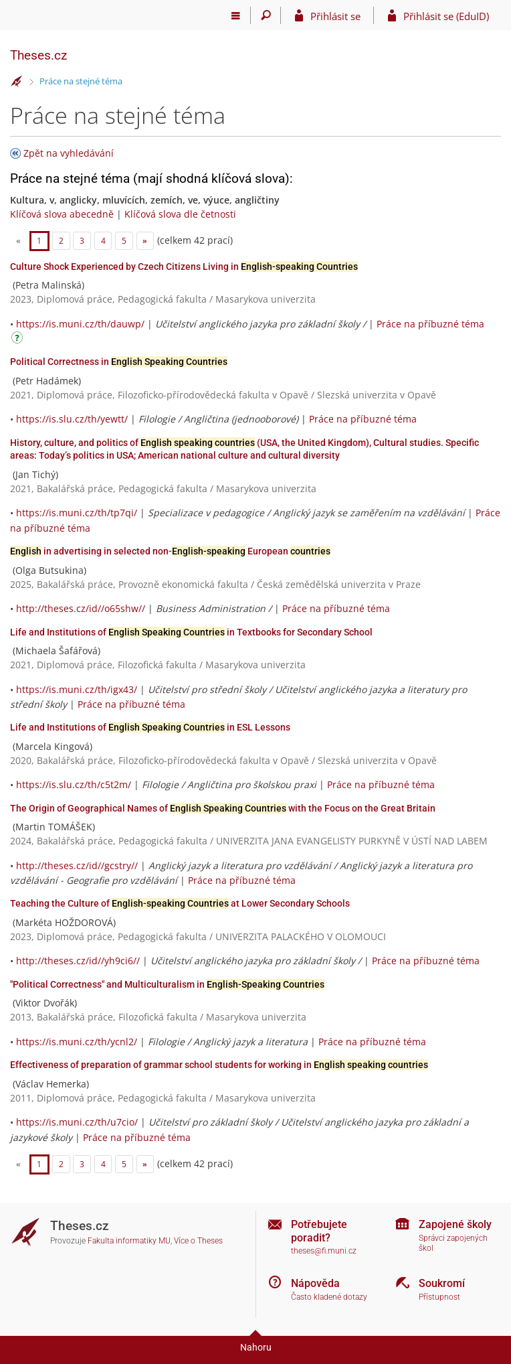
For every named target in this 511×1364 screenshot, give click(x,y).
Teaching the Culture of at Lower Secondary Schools (180, 903)
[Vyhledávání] (266, 15)
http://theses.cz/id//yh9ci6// (78, 960)
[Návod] (18, 340)
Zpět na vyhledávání (68, 153)
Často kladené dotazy (329, 1297)
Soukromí (442, 1283)
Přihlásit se (335, 16)
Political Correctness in (118, 361)
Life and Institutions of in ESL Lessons (150, 727)
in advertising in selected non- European (170, 551)
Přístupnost (439, 1297)
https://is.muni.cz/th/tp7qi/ (76, 512)
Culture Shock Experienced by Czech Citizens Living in (184, 266)
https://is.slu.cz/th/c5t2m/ (73, 784)
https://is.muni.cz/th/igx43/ (76, 689)
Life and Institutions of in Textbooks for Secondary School (191, 632)
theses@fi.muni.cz (323, 1251)
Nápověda (315, 1283)
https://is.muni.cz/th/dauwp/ (80, 323)
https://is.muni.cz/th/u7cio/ (77, 1122)
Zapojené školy (455, 1224)
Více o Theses (198, 1240)
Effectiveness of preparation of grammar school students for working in (219, 1064)
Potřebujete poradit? (319, 1230)
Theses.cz (38, 55)
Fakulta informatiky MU (129, 1240)
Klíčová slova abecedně (62, 214)
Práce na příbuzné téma (430, 323)
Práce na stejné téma (80, 81)
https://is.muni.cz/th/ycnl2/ (76, 1041)
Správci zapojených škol (453, 1243)
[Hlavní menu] (236, 15)
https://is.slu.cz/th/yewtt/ (72, 418)
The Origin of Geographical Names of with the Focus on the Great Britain (222, 808)
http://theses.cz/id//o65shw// (80, 608)
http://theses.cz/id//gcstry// (77, 865)
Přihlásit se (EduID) (446, 16)
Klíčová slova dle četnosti (180, 214)
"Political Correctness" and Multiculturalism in (167, 984)
